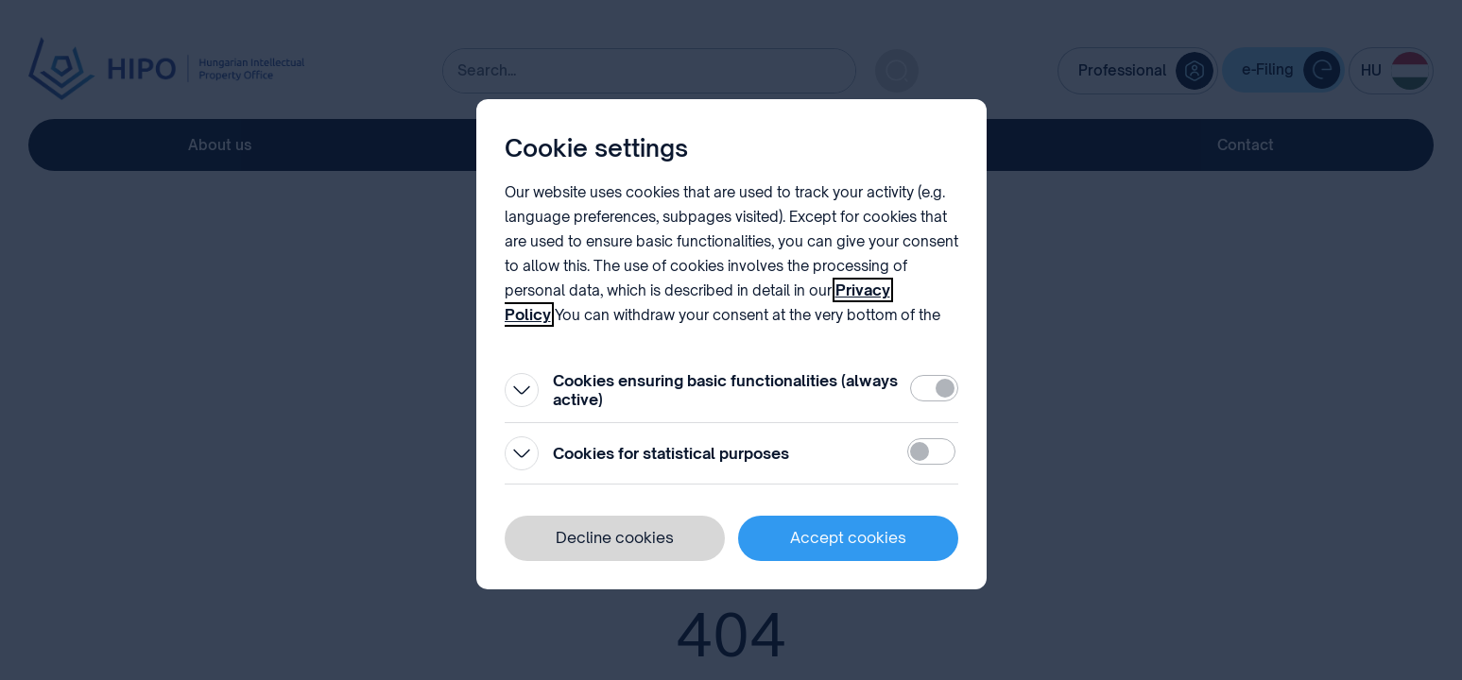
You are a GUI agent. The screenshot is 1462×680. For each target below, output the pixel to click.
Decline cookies (615, 537)
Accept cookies (848, 537)
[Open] (522, 390)
